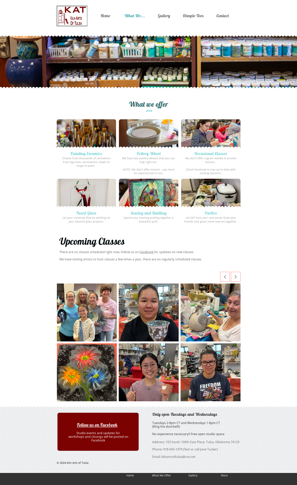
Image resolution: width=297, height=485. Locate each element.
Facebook (147, 252)
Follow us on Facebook (97, 425)
